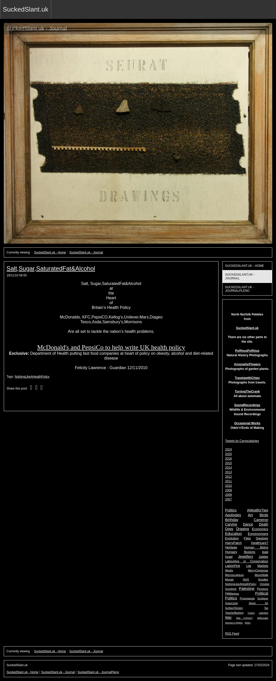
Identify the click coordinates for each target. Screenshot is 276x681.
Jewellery (245, 557)
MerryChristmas (258, 570)
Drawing (242, 529)
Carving (231, 524)
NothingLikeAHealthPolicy (32, 376)
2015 (228, 463)
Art (250, 515)
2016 (228, 458)
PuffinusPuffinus (247, 350)
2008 (228, 495)
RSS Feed (232, 633)
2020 (228, 454)
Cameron (261, 520)
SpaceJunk (231, 603)
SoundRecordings (247, 405)
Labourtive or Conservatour (246, 561)
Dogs (229, 529)
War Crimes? (244, 618)
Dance (248, 524)
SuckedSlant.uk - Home (50, 252)
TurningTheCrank (247, 391)
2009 (228, 490)
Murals (229, 579)
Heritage (231, 547)
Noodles (263, 579)
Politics (231, 510)
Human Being (256, 547)
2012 (228, 476)
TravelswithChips (247, 378)
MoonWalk (261, 574)
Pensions (262, 588)
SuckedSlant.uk (25, 9)
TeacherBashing (234, 612)
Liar (248, 566)
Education (233, 533)
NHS (246, 579)
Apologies (233, 515)
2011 (228, 481)
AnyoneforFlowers (247, 364)
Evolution (232, 538)
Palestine (247, 588)
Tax (266, 608)
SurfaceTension (234, 608)
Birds (264, 515)
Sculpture (262, 598)
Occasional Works (247, 423)
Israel (228, 557)
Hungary (231, 552)
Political (261, 593)
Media (229, 570)
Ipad (265, 552)
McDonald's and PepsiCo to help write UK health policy (111, 347)
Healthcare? (259, 543)
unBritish (263, 612)
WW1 (248, 622)
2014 (228, 467)
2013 (228, 472)
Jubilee (263, 557)
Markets (262, 566)
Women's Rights (233, 622)
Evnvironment (258, 534)
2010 (228, 486)
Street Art (258, 603)
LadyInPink (232, 566)
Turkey (251, 612)
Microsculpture (234, 574)
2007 (228, 499)
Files (247, 538)
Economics (260, 529)
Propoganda (247, 598)
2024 (228, 449)
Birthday (231, 520)
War (228, 617)
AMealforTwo (257, 510)
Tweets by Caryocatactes (242, 441)
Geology (262, 538)
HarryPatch (233, 543)
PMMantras (232, 593)
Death (263, 524)
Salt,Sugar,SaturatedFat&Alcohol (51, 268)
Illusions (249, 552)
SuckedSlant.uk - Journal (86, 252)
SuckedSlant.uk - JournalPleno (239, 289)
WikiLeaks (262, 618)
